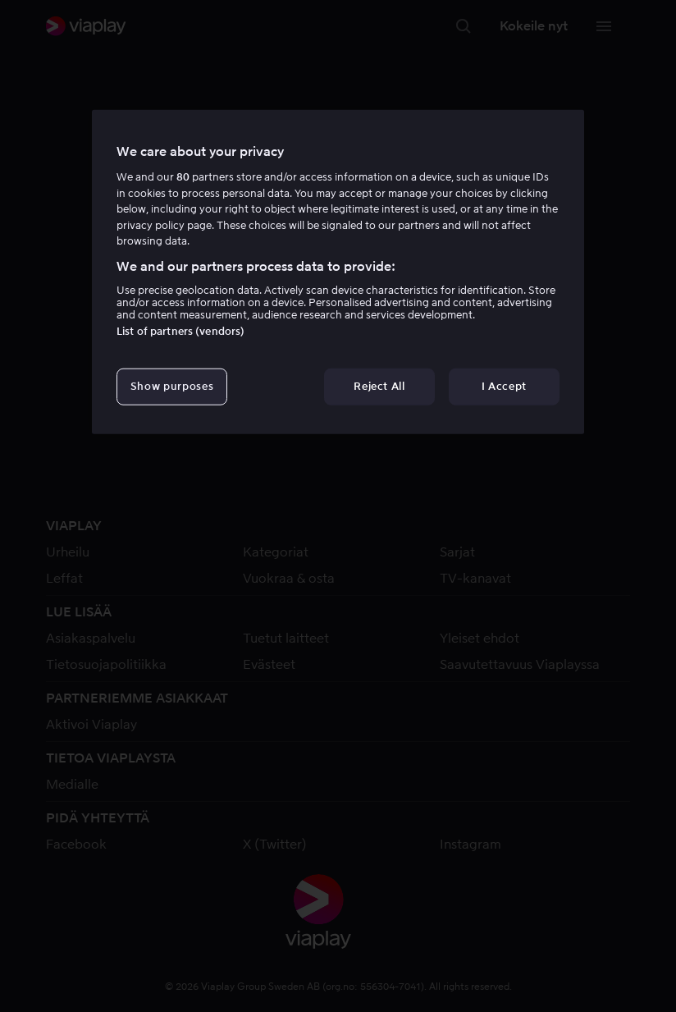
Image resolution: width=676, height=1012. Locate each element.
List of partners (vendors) (180, 331)
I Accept (504, 386)
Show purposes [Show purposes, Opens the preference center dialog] (171, 386)
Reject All (379, 386)
